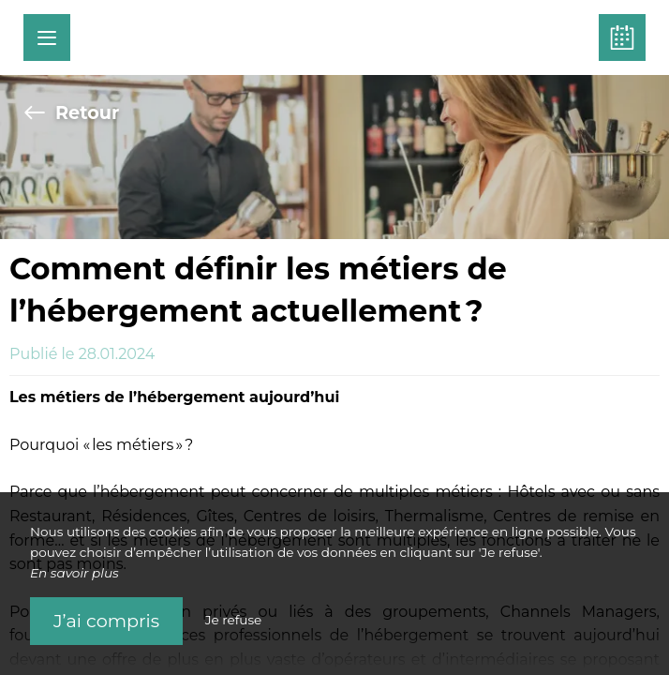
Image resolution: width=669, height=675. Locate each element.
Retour (71, 112)
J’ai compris (106, 620)
